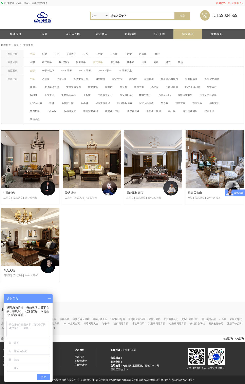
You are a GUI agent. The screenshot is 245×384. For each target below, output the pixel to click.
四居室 (142, 54)
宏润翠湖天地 (51, 87)
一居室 (99, 54)
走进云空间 (73, 34)
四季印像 (100, 78)
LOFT (157, 54)
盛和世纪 (214, 103)
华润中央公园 (81, 78)
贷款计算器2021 (189, 319)
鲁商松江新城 (153, 111)
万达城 (45, 78)
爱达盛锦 (70, 192)
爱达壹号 (117, 78)
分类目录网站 (197, 323)
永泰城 (84, 103)
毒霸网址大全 (91, 323)
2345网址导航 (117, 319)
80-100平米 (85, 70)
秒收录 (106, 323)
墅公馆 (123, 87)
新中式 (130, 62)
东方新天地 (164, 95)
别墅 (44, 54)
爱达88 (33, 87)
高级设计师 (81, 360)
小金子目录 (138, 323)
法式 (144, 62)
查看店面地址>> (119, 369)
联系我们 (216, 34)
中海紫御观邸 (90, 111)
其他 (180, 62)
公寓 (56, 54)
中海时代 (9, 192)
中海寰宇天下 (105, 95)
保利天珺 (209, 111)
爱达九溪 (93, 87)
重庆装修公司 (234, 323)
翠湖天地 (9, 270)
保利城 (33, 95)
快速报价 (15, 34)
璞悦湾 (133, 78)
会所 (85, 54)
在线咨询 (228, 338)
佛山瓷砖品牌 (209, 319)
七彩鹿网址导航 (177, 323)
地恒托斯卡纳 (124, 103)
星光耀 (164, 103)
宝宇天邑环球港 (208, 95)
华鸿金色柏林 (212, 78)
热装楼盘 (130, 34)
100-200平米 (104, 70)
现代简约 (64, 62)
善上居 (171, 111)
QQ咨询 (239, 338)
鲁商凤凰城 (191, 78)
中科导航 (64, 319)
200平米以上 (125, 70)
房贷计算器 (154, 319)
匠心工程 (159, 34)
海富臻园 (197, 103)
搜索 (182, 15)
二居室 (113, 54)
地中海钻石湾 (192, 87)
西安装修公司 (216, 323)
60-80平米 (66, 70)
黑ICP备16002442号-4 (182, 379)
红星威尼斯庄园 (169, 78)
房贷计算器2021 (136, 319)
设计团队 (101, 34)
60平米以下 (48, 70)
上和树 (87, 95)
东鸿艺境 (35, 111)
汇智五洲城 (36, 103)
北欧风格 (115, 62)
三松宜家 (52, 111)
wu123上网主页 (71, 323)
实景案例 (187, 34)
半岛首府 (49, 95)
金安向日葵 (126, 95)
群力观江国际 (190, 111)
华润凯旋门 (145, 95)
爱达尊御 (149, 78)
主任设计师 (81, 364)
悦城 (51, 103)
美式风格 (98, 62)
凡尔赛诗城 (133, 111)
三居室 (128, 54)
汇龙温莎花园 (68, 95)
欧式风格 (47, 62)
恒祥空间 (139, 87)
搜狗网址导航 (121, 323)
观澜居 (108, 87)
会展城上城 (67, 103)
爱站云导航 (236, 319)
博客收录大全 (100, 319)
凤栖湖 (154, 87)
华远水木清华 (102, 103)
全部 (32, 54)
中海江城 (61, 78)
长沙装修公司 (171, 319)
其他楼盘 (35, 119)
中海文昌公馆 (73, 87)
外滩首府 (212, 87)
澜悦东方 (180, 103)
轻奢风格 (81, 62)
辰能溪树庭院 (185, 95)
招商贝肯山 (172, 87)
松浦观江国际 (112, 111)
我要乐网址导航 (81, 319)
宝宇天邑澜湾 (146, 103)
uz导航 (222, 319)
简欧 (156, 62)
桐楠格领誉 (70, 111)
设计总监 (79, 356)
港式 (168, 62)
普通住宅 (71, 54)
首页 (44, 34)
